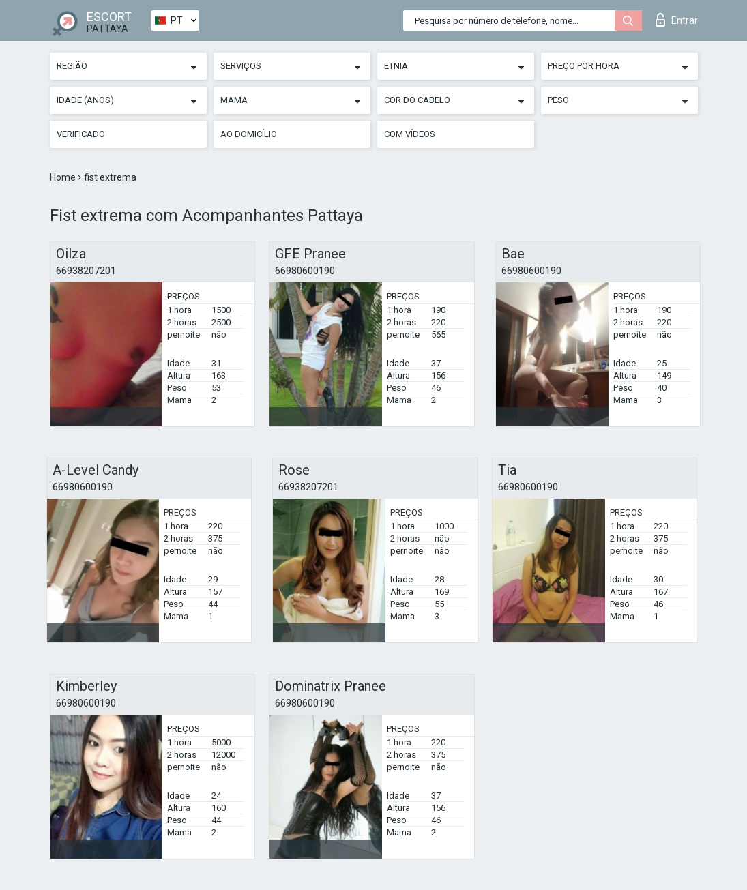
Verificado (81, 134)
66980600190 (305, 271)
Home (64, 177)
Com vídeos (409, 134)
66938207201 (86, 271)
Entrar (677, 19)
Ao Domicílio (248, 134)
